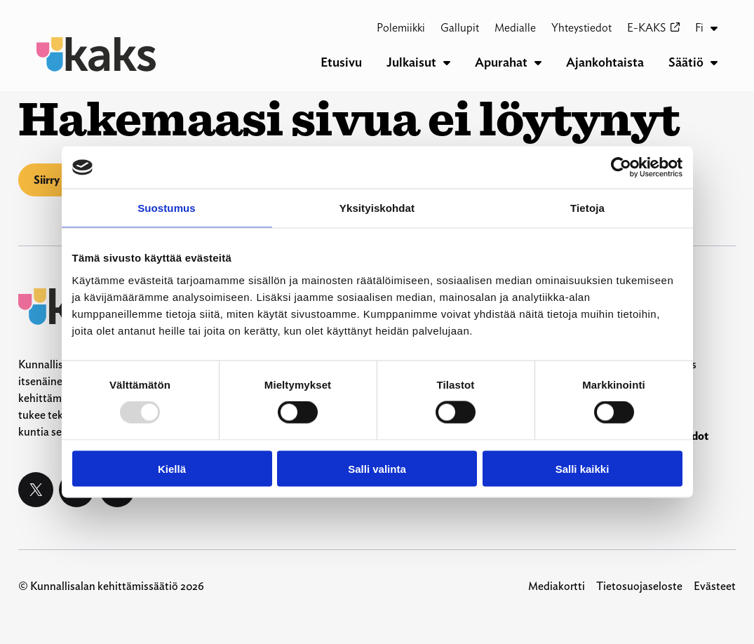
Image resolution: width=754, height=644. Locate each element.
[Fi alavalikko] (714, 28)
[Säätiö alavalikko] (714, 62)
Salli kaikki (583, 468)
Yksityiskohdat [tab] (377, 208)
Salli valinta (377, 468)
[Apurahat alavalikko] (537, 62)
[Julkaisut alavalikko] (446, 62)
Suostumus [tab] (166, 208)
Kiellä (172, 468)
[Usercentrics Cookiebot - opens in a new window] (621, 167)
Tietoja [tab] (587, 208)
